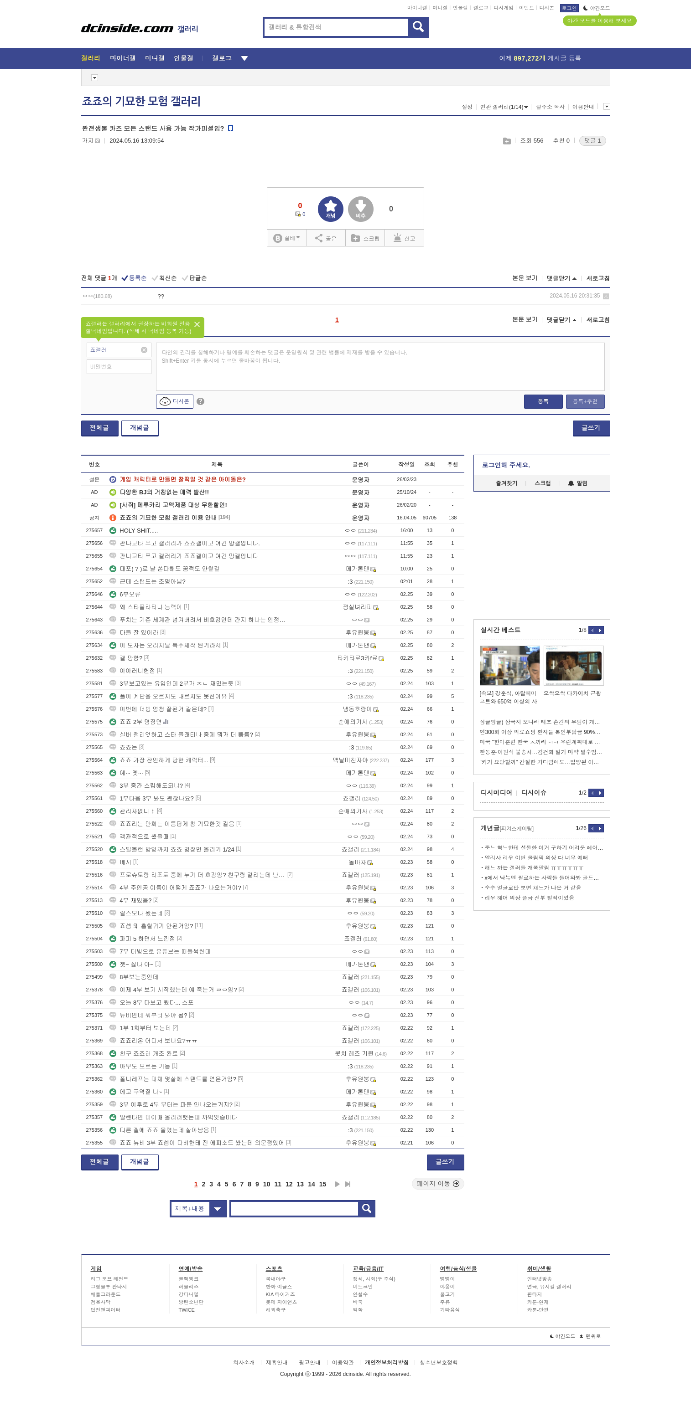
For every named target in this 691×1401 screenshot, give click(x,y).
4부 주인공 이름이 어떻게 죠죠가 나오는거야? (175, 887)
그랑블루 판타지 (109, 1286)
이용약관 (343, 1363)
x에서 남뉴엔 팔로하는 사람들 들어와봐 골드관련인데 (544, 878)
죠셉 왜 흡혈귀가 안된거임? (151, 926)
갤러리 (91, 58)
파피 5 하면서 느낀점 (142, 938)
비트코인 (363, 1286)
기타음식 (450, 1310)
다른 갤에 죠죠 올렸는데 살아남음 (159, 1130)
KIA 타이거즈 (280, 1294)
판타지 (534, 1294)
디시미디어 (497, 792)
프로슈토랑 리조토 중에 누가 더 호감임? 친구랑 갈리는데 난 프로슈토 (197, 875)
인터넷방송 (539, 1279)
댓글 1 (592, 140)
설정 (467, 107)
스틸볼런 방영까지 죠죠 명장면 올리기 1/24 (171, 849)
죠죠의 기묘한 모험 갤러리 (141, 101)
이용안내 (583, 107)
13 (300, 1184)
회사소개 (244, 1363)
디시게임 (504, 7)
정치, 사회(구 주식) (374, 1279)
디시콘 (547, 7)
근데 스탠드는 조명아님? (147, 581)
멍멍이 (447, 1279)
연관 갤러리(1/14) (504, 107)
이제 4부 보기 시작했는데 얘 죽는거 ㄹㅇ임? (173, 989)
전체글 (99, 427)
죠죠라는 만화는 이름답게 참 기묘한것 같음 (171, 824)
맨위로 (590, 1336)
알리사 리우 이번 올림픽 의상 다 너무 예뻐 (536, 858)
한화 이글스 (279, 1286)
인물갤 (460, 7)
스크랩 (506, 141)
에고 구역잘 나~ (135, 1091)
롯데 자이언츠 (281, 1302)
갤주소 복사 (550, 107)
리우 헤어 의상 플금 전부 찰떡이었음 (530, 898)
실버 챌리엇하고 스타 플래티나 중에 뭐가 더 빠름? (181, 734)
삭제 (606, 296)
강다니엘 (189, 1294)
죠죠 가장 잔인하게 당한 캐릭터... (158, 760)
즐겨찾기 (507, 483)
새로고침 (598, 278)
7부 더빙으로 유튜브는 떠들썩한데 (160, 951)
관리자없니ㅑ (132, 811)
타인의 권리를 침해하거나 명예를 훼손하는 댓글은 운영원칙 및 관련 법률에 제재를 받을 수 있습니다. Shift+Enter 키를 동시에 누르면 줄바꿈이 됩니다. (285, 356)
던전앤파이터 (106, 1310)
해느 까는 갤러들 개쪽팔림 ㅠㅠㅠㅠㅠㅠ (534, 868)
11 (277, 1184)
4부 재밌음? (130, 900)
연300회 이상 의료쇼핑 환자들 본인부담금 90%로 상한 (542, 732)
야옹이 (447, 1286)
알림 (577, 483)
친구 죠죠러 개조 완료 (143, 1053)
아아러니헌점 (132, 670)
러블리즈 (189, 1286)
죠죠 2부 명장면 (135, 721)
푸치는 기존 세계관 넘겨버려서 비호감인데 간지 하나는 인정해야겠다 (197, 619)
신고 (405, 237)
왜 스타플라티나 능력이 (145, 607)
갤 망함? (125, 658)
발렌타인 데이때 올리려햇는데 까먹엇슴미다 (173, 1117)
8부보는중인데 (133, 977)
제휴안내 (277, 1363)
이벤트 (526, 7)
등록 (543, 401)
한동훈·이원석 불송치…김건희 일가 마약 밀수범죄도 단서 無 (542, 752)
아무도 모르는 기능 (139, 1066)
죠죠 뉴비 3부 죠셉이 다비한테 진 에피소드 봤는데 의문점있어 (196, 1142)
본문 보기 (525, 278)
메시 (120, 862)
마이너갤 (417, 7)
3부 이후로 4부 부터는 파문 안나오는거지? (171, 1104)
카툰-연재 (538, 1302)
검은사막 (101, 1302)
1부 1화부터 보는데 (140, 1028)
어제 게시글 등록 (540, 58)
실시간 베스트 (501, 630)
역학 (358, 1310)
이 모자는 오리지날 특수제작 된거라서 (165, 645)
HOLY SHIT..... (133, 530)
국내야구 (276, 1279)
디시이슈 (534, 792)
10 (266, 1184)
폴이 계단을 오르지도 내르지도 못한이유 (168, 696)
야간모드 (596, 8)
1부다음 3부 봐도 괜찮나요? (151, 798)
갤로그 (480, 7)
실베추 (287, 238)
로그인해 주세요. (506, 465)
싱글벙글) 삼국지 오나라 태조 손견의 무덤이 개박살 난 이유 (542, 722)
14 (311, 1184)
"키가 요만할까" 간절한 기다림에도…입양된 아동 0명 (542, 762)
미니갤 (439, 7)
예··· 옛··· (126, 773)
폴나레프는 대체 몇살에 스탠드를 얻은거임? (172, 1079)
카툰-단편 (538, 1310)
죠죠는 (123, 747)
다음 (337, 1184)
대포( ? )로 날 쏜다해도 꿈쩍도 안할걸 (164, 568)
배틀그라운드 (106, 1294)
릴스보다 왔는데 (136, 913)
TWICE (187, 1310)
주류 (445, 1302)
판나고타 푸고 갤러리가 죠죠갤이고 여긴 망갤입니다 (183, 556)
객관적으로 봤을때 (139, 836)
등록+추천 (584, 401)
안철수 (360, 1294)
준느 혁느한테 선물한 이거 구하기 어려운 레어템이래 (544, 848)
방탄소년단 (191, 1302)
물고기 (447, 1294)
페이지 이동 (438, 1183)
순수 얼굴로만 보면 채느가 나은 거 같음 (533, 888)
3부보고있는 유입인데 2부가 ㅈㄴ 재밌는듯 (171, 683)
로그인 (569, 8)
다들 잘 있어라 (133, 632)
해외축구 (276, 1310)
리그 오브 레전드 (110, 1279)
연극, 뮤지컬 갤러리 (549, 1286)
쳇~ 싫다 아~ (131, 964)
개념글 (139, 427)
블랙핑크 (189, 1279)
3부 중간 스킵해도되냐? (146, 785)
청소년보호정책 (439, 1363)
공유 (326, 237)
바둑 (358, 1302)
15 (323, 1184)
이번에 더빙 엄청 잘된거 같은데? (158, 709)
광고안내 (310, 1363)
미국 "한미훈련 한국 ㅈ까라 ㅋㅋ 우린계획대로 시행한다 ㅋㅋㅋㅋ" (542, 742)
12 (289, 1184)
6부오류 (124, 594)
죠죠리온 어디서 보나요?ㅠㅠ (153, 1040)
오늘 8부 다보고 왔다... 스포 (151, 1002)
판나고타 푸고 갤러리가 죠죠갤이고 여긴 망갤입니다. (184, 543)
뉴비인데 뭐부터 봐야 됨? (148, 1015)
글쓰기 (591, 427)
